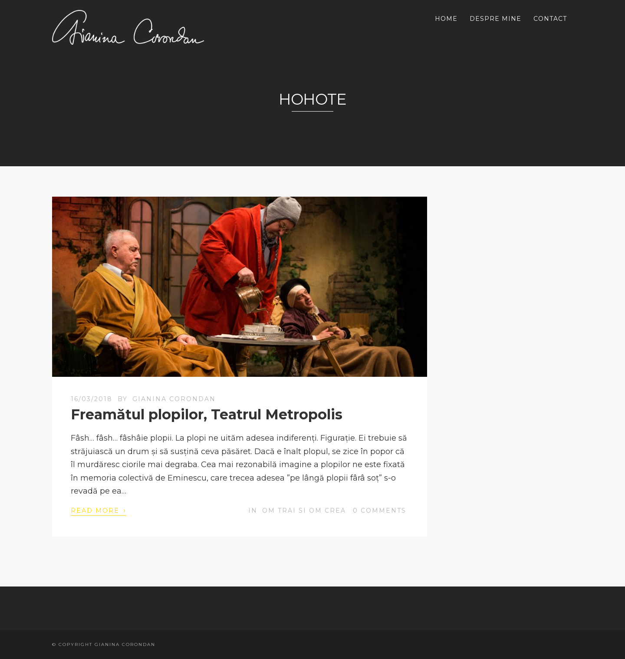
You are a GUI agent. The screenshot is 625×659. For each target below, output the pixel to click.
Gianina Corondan (174, 399)
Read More (98, 510)
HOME (446, 19)
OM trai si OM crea (304, 510)
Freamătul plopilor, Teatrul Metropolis (206, 414)
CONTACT (550, 19)
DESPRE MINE (495, 19)
